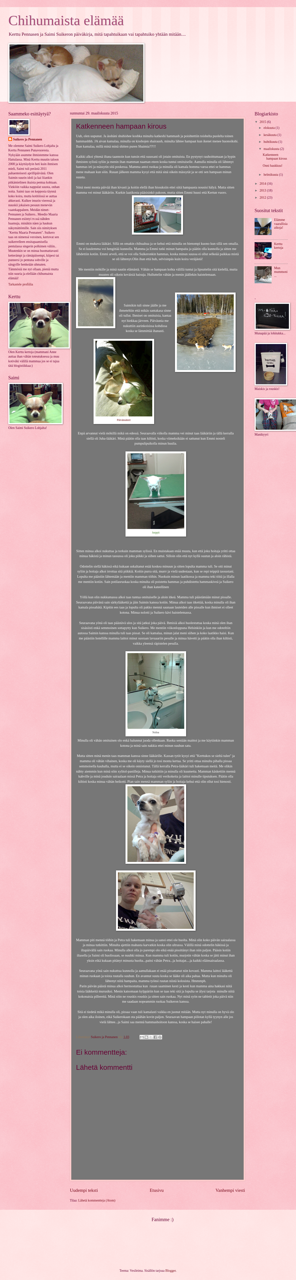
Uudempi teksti (84, 1190)
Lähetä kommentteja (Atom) (96, 1200)
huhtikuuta (271, 142)
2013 (263, 190)
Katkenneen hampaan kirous (275, 157)
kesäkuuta (271, 135)
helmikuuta (271, 174)
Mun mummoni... (281, 272)
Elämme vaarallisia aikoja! (281, 223)
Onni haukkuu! (272, 165)
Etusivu (157, 1190)
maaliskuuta (272, 149)
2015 (263, 122)
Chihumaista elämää (66, 20)
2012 (263, 197)
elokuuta (270, 128)
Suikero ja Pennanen (27, 139)
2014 (263, 183)
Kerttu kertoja (278, 246)
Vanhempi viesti (230, 1190)
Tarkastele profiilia (20, 284)
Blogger (170, 1270)
